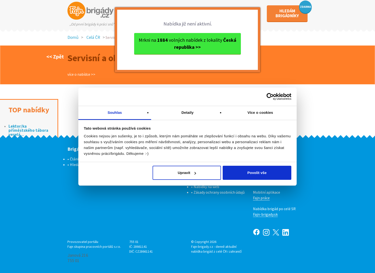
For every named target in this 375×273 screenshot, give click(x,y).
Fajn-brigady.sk (265, 214)
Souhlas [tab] (114, 112)
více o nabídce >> (81, 74)
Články (75, 159)
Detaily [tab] (187, 112)
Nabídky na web (206, 186)
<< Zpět (55, 56)
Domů (73, 37)
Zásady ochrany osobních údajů (219, 192)
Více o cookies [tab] (260, 112)
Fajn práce (261, 197)
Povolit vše (257, 173)
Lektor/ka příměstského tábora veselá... (28, 130)
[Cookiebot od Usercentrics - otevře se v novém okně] (270, 96)
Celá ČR (93, 37)
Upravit (187, 173)
